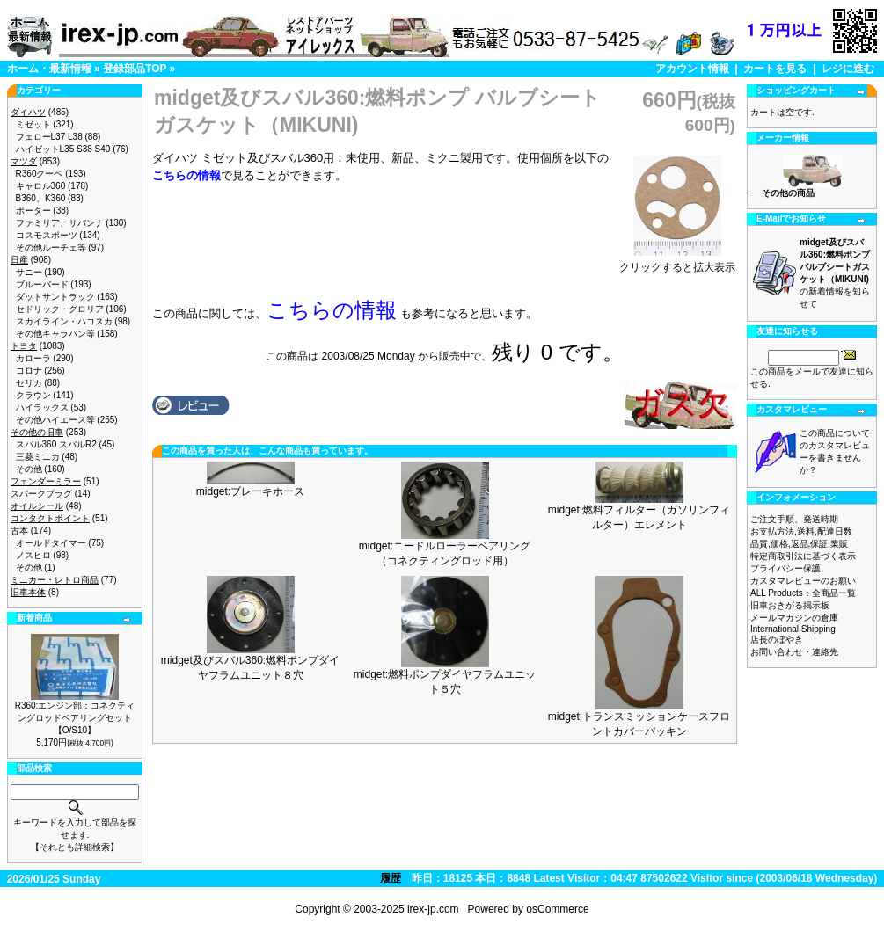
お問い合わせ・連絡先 (794, 652)
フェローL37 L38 (49, 137)
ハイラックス (42, 407)
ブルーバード (42, 284)
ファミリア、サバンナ (60, 223)
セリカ (29, 383)
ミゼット (33, 124)
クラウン (33, 395)
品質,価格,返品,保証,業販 (799, 544)
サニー (29, 272)
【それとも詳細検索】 (75, 847)
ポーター (33, 210)
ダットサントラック (55, 297)
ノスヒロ (33, 555)
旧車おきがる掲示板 (789, 605)
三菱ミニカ (38, 457)
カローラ (33, 358)
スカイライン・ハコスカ (64, 321)
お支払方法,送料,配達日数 (801, 531)
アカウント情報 (692, 68)
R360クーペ (39, 173)
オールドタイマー (51, 543)
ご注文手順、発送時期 (794, 519)
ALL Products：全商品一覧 (803, 593)
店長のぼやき (776, 639)
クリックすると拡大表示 (677, 262)
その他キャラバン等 (55, 333)
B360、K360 (41, 198)
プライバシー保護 (785, 568)
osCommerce (557, 909)
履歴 (390, 878)
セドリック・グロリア (60, 309)
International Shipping (793, 629)
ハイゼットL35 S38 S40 (63, 149)
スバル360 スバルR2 (56, 444)
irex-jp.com (433, 909)
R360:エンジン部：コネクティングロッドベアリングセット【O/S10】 (75, 718)
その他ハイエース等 (55, 420)
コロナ (29, 370)
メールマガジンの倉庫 (794, 617)
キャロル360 (41, 186)
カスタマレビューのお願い (803, 581)
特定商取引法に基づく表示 (803, 556)
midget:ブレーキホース (250, 491)
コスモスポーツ (46, 235)
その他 (29, 469)
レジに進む (848, 68)
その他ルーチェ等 (51, 247)
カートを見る (775, 68)
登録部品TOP (134, 68)
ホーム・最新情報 (49, 68)
